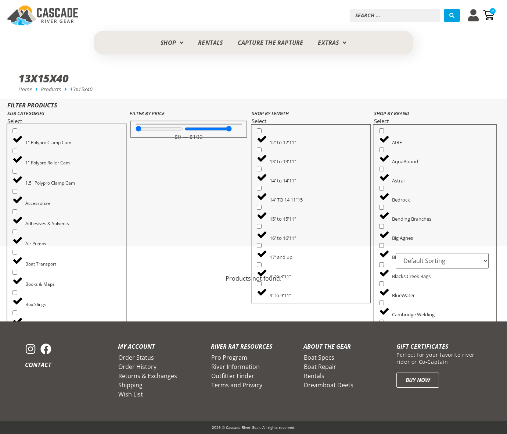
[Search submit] (452, 15)
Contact (38, 365)
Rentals (314, 376)
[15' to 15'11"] (259, 207)
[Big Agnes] (381, 226)
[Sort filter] (442, 260)
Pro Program (229, 357)
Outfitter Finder (232, 376)
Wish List (130, 394)
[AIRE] (381, 130)
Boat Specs (319, 357)
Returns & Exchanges (147, 376)
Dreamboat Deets (328, 385)
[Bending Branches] (381, 207)
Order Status (136, 357)
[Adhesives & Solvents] (14, 211)
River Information (235, 367)
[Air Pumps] (14, 232)
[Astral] (381, 169)
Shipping (130, 385)
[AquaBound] (381, 149)
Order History (137, 367)
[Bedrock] (381, 188)
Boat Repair (320, 367)
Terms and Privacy (236, 385)
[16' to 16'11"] (259, 226)
